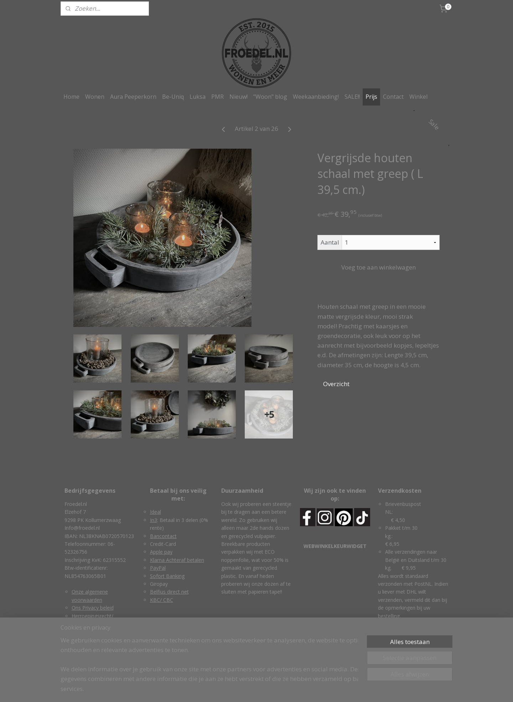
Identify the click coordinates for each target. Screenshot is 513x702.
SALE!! (352, 97)
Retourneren (86, 639)
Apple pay (161, 551)
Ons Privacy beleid (93, 607)
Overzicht (336, 384)
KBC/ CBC (161, 599)
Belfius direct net (169, 591)
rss (241, 689)
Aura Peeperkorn (133, 97)
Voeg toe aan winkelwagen (378, 267)
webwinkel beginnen (268, 689)
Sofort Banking (167, 576)
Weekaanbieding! (316, 97)
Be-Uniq (173, 97)
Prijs (371, 97)
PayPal (158, 567)
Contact (393, 97)
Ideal (155, 511)
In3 (153, 520)
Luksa (198, 97)
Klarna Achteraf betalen (177, 560)
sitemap (226, 689)
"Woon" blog (270, 97)
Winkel (418, 97)
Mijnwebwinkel (330, 689)
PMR (217, 97)
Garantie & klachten (94, 631)
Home (71, 97)
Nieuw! (238, 97)
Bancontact (163, 536)
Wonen (94, 97)
